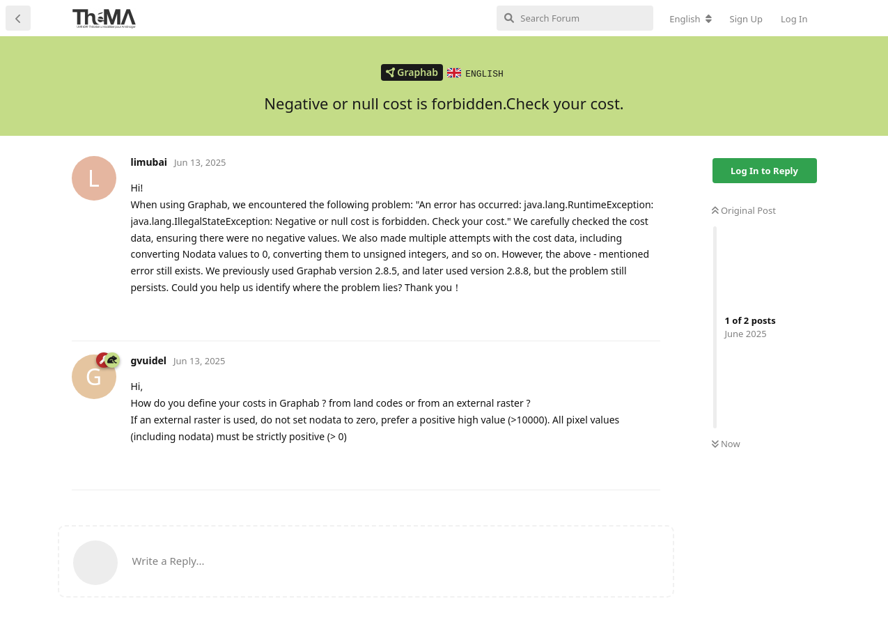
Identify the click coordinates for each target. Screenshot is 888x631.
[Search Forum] (575, 18)
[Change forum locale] (690, 18)
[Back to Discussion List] (18, 18)
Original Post (744, 209)
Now (726, 443)
